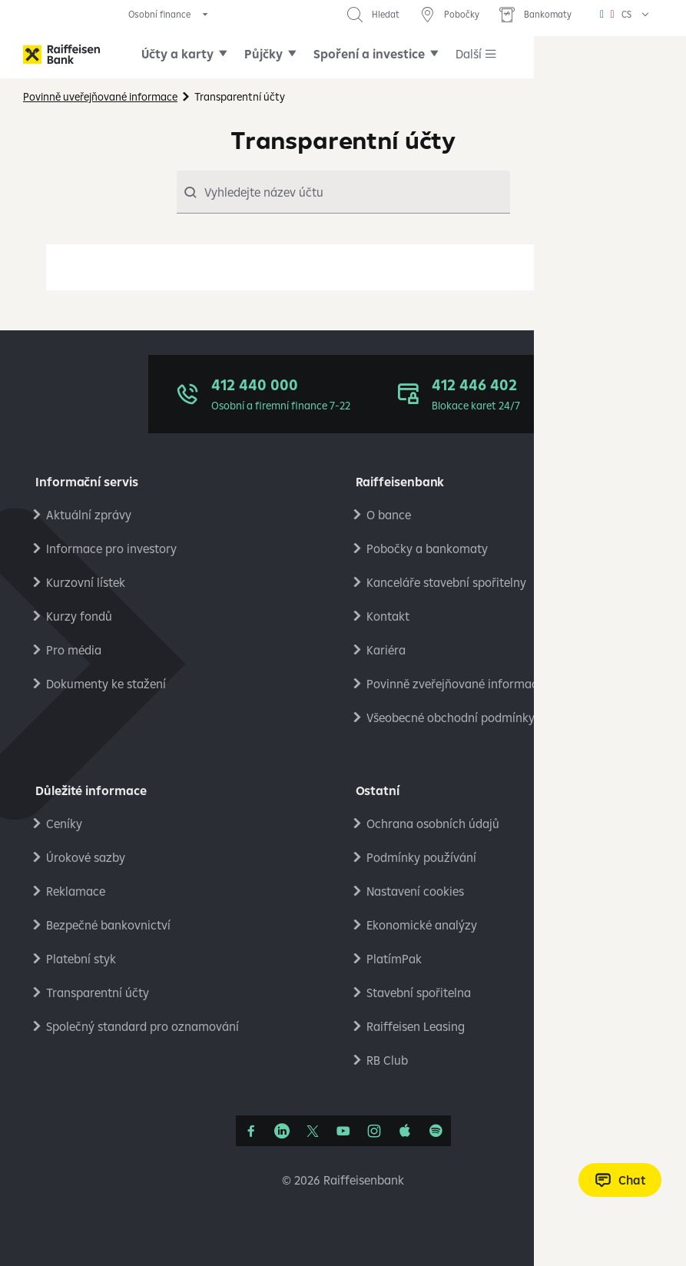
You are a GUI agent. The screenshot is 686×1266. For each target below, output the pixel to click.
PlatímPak (394, 958)
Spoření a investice (369, 53)
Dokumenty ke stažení (106, 683)
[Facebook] (251, 1130)
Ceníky (64, 823)
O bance (388, 514)
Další (469, 53)
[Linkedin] (282, 1130)
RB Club (387, 1060)
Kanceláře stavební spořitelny (446, 582)
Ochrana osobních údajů (432, 823)
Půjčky (263, 53)
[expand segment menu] (169, 14)
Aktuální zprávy (88, 514)
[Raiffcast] (435, 1130)
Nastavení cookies (415, 891)
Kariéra (386, 650)
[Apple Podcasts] (404, 1130)
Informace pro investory (111, 548)
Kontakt (387, 616)
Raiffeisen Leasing (415, 1026)
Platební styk (81, 958)
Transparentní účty (97, 992)
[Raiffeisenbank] (61, 54)
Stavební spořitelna (418, 992)
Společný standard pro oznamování (142, 1026)
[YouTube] (343, 1130)
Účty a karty (177, 53)
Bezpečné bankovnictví (108, 925)
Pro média (73, 650)
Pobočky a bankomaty (427, 548)
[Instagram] (374, 1130)
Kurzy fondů (79, 616)
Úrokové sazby (85, 857)
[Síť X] (312, 1130)
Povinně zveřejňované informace (455, 683)
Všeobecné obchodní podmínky (450, 717)
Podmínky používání (421, 857)
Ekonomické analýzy (421, 925)
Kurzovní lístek (85, 582)
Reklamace (75, 891)
